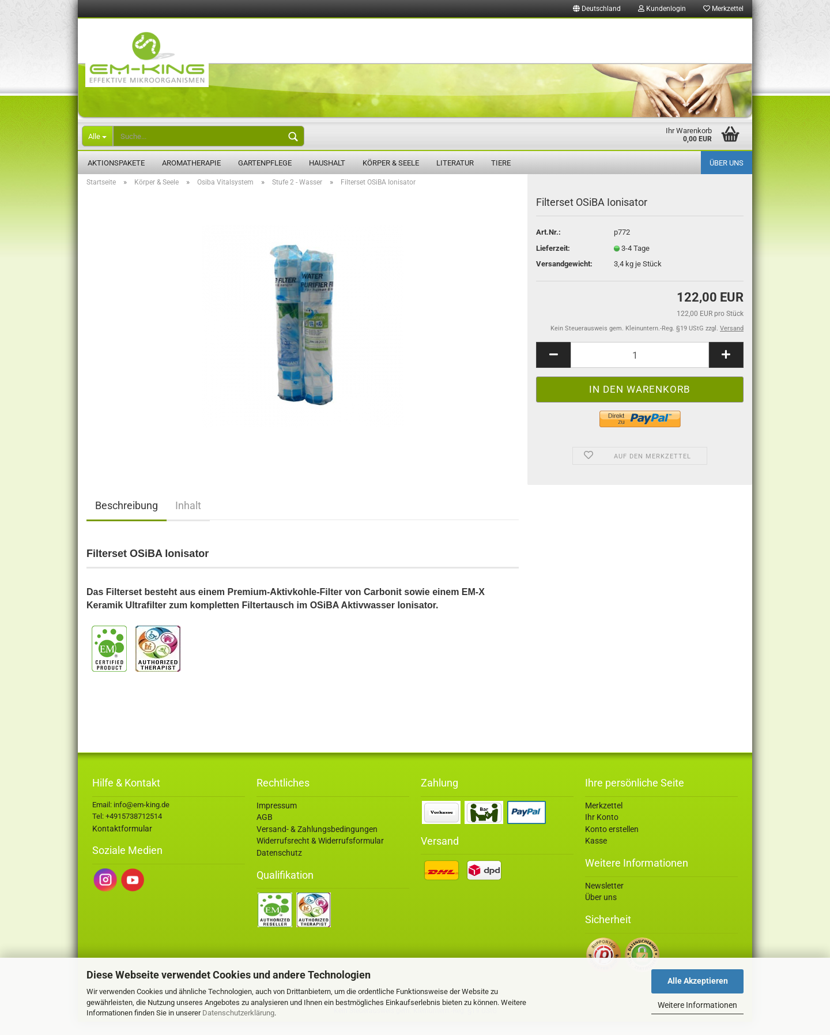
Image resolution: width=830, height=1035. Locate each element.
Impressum (276, 818)
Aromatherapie (191, 163)
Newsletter (604, 899)
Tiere (501, 163)
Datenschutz (279, 866)
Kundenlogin (662, 9)
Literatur (455, 163)
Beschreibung (126, 519)
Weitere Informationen (697, 1005)
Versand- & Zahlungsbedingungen (317, 842)
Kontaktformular (122, 841)
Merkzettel (723, 9)
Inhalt (188, 519)
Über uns (727, 163)
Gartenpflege (265, 163)
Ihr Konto (601, 830)
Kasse (596, 854)
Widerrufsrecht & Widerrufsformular (320, 854)
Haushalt (327, 163)
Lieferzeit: (553, 261)
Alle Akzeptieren (697, 980)
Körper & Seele (391, 163)
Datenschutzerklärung (238, 1012)
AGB (264, 830)
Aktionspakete (116, 163)
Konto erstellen (612, 842)
